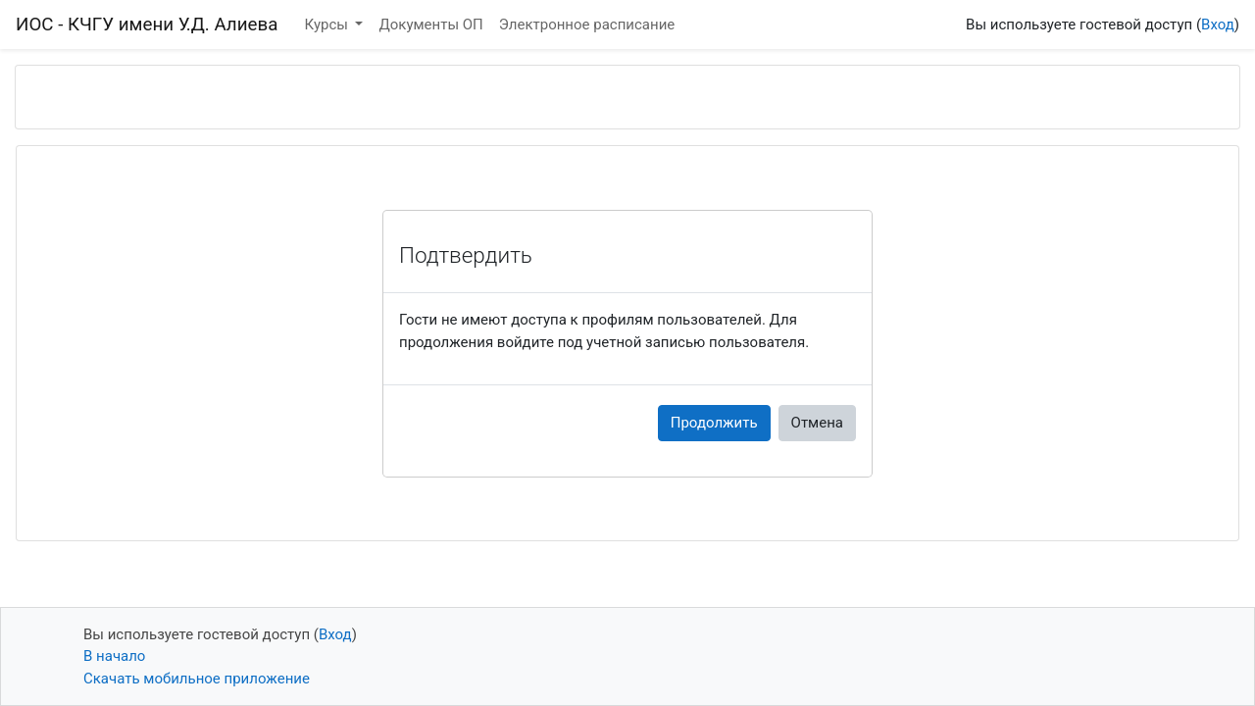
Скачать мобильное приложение (196, 678)
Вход (1217, 24)
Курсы (328, 24)
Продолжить (714, 422)
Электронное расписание (587, 24)
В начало (114, 656)
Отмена (817, 422)
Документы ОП (430, 24)
